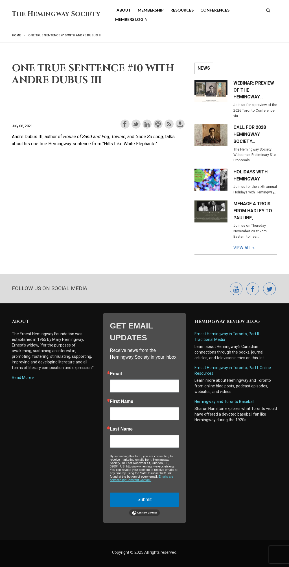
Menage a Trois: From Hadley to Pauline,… (252, 210)
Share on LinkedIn (147, 124)
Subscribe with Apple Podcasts (158, 124)
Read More (21, 377)
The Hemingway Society (56, 14)
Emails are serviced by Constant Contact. (141, 478)
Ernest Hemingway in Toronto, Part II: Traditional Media (227, 337)
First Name (121, 401)
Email (116, 374)
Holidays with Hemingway (250, 175)
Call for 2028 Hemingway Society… (249, 134)
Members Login (131, 19)
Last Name (121, 429)
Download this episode (180, 124)
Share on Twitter (136, 124)
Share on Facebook (125, 124)
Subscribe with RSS (169, 124)
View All (242, 247)
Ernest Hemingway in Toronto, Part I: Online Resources (232, 370)
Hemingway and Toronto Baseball (224, 401)
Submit (144, 499)
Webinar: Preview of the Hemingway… (253, 90)
